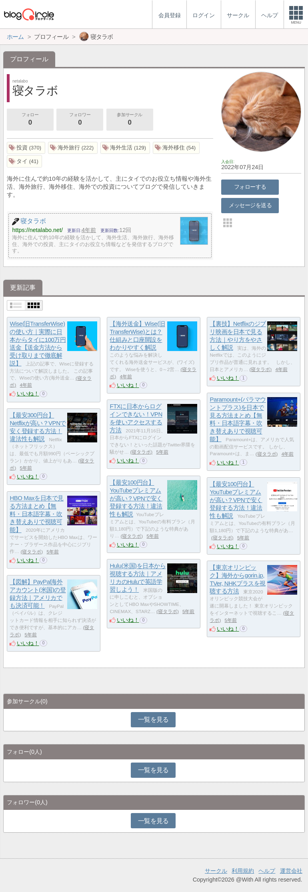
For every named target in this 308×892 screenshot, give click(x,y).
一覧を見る (153, 719)
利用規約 (243, 871)
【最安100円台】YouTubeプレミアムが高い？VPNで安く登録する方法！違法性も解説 (136, 498)
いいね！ (28, 393)
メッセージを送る (250, 205)
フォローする (250, 187)
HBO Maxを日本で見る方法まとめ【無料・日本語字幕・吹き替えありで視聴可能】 (36, 514)
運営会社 (291, 871)
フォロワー (79, 119)
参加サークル (129, 119)
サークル (216, 871)
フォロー (30, 119)
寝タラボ (260, 369)
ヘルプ (266, 871)
